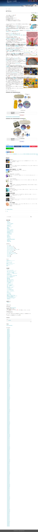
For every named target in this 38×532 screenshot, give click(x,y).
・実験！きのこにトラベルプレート (10, 271)
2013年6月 (8, 490)
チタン (6, 60)
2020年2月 (8, 407)
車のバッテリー (34, 30)
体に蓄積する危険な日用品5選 (11, 239)
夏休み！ (11, 164)
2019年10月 (8, 411)
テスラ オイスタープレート (10, 248)
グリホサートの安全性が (10, 223)
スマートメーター (13, 30)
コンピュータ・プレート (15, 72)
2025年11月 (8, 335)
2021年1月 (8, 395)
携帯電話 (7, 31)
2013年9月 (8, 487)
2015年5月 (8, 466)
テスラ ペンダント (9, 251)
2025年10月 (8, 336)
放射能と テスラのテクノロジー (10, 263)
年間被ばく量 (8, 225)
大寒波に (11, 183)
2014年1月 (8, 483)
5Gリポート (11, 159)
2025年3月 (8, 343)
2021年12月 (8, 384)
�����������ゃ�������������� (13, 116)
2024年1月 (8, 358)
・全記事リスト (8, 302)
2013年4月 (8, 492)
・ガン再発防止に (8, 282)
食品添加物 (21, 49)
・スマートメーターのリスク (10, 290)
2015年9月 (8, 462)
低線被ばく (7, 27)
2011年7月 (8, 514)
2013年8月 (8, 488)
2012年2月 (8, 507)
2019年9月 (8, 412)
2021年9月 (8, 387)
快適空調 (8, 221)
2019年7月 (8, 414)
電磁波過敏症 (8, 38)
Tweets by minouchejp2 (9, 325)
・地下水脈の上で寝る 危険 (9, 296)
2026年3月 (8, 331)
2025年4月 (8, 342)
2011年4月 (8, 517)
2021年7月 (8, 389)
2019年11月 (8, 410)
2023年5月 (8, 366)
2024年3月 (8, 356)
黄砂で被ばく (8, 240)
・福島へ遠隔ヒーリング (9, 279)
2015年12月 (8, 459)
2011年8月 (8, 513)
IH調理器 (27, 30)
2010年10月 (8, 521)
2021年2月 (8, 394)
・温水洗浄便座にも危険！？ (10, 287)
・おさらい (7, 269)
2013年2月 (8, 494)
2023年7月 (8, 364)
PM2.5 (17, 27)
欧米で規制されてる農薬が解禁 (14, 49)
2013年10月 (8, 486)
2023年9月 (8, 362)
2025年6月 (8, 340)
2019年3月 (8, 418)
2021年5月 (8, 391)
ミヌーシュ (8, 256)
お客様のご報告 (9, 241)
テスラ (21, 84)
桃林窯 (7, 265)
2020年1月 (8, 408)
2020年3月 (8, 406)
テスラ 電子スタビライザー (10, 252)
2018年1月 (8, 433)
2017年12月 (8, 434)
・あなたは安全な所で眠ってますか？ (11, 297)
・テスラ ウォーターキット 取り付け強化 (11, 275)
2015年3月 (8, 468)
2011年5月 (8, 516)
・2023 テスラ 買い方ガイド (10, 281)
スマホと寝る (8, 222)
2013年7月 (8, 489)
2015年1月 (8, 470)
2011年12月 (8, 509)
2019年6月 (8, 415)
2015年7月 (8, 464)
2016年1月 (8, 458)
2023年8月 (8, 363)
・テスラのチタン (8, 293)
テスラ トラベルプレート (10, 250)
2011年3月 (8, 518)
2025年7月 (8, 339)
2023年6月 (8, 365)
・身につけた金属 (8, 294)
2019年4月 (8, 417)
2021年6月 (8, 390)
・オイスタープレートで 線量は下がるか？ (11, 273)
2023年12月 (8, 359)
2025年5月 (8, 341)
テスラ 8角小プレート (10, 246)
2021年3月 (8, 393)
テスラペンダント (17, 63)
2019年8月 (8, 413)
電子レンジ (30, 30)
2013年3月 (8, 493)
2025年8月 (8, 338)
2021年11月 (8, 385)
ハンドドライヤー (9, 224)
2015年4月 (8, 467)
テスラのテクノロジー (9, 262)
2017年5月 (8, 441)
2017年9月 (8, 437)
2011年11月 (8, 510)
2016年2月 (8, 457)
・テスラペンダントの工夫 (9, 270)
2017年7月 (8, 439)
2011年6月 (8, 515)
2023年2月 (8, 369)
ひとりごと (8, 255)
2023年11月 (8, 360)
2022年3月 (8, 381)
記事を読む (11, 162)
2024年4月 (8, 355)
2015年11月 (8, 460)
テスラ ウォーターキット (10, 247)
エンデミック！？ (12, 188)
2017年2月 (8, 444)
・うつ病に (7, 283)
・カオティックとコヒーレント (10, 291)
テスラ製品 (13, 53)
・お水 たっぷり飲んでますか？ (10, 276)
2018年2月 (8, 432)
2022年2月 (8, 382)
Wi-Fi (36, 30)
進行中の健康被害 (12, 202)
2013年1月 (8, 495)
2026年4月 (8, 330)
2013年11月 (8, 485)
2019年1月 (8, 420)
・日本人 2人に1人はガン (9, 284)
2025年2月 (8, 344)
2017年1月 (8, 445)
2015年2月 (8, 469)
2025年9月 (8, 337)
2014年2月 (8, 482)
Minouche (9, 320)
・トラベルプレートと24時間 (10, 272)
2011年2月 (8, 519)
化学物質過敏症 (13, 38)
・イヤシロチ (8, 288)
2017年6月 (8, 440)
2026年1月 (8, 333)
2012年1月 (8, 508)
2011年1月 (8, 520)
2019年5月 (8, 416)
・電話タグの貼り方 (9, 280)
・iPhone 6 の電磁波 (9, 274)
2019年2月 (8, 419)
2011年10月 (8, 511)
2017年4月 (8, 442)
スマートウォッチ (9, 226)
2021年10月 (8, 386)
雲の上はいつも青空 (12, 1)
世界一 (11, 50)
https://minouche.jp (13, 307)
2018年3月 (8, 431)
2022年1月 (8, 383)
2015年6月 (8, 465)
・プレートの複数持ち (9, 285)
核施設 (8, 227)
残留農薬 (8, 50)
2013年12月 (8, 484)
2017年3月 (8, 443)
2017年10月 (8, 436)
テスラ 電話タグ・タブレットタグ (11, 253)
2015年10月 (8, 461)
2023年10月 (8, 361)
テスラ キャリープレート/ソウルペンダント (12, 249)
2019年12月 (8, 409)
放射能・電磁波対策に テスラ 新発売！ (16, 169)
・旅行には (7, 277)
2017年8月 (8, 438)
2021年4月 (8, 392)
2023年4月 (8, 367)
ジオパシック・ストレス (9, 264)
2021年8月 (8, 388)
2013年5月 (8, 491)
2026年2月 (8, 332)
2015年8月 (8, 463)
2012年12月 (8, 496)
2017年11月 (8, 435)
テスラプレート (16, 59)
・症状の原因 (8, 278)
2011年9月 (8, 512)
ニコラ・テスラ (17, 53)
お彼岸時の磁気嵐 (12, 193)
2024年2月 (8, 357)
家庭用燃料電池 (17, 30)
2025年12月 (8, 334)
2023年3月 (8, 368)
